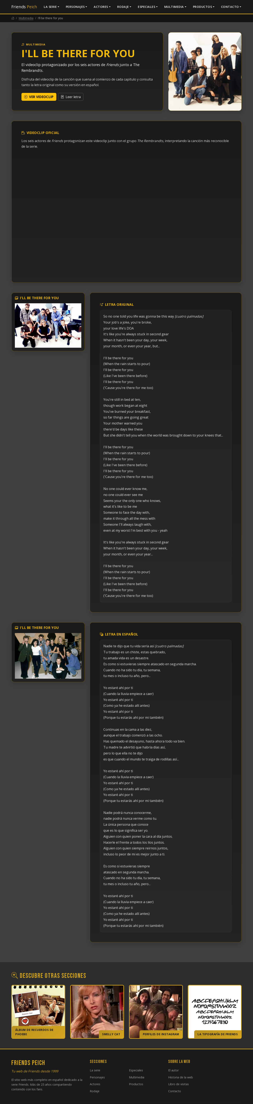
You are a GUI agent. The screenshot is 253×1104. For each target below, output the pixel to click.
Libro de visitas (178, 1084)
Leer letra (71, 97)
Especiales (146, 7)
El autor (173, 1070)
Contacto (230, 7)
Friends (24, 6)
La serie (50, 7)
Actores (101, 7)
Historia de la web (180, 1077)
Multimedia (174, 7)
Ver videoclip (39, 97)
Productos (202, 7)
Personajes (75, 7)
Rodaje (123, 7)
